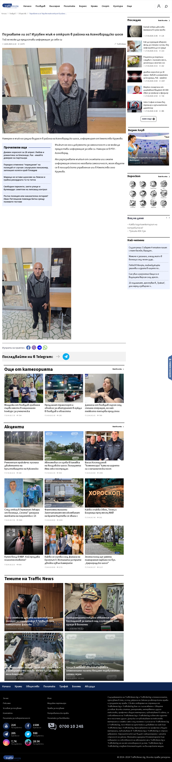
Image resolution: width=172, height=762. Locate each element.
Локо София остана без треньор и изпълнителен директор (155, 105)
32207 (144, 163)
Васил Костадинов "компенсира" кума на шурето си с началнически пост (102, 466)
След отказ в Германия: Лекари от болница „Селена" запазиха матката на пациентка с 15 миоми (22, 513)
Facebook (28, 347)
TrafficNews (121, 44)
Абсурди (90, 686)
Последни (134, 20)
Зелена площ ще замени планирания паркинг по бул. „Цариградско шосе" (100, 560)
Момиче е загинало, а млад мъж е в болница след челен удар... (145, 258)
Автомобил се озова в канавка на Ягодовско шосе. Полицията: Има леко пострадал (63, 466)
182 (161, 66)
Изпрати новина (170, 367)
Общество (32, 686)
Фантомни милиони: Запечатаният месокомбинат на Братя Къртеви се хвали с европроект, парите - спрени (62, 513)
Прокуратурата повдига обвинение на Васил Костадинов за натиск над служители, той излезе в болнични (93, 621)
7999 (99, 415)
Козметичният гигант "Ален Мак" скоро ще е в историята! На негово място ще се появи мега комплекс (33, 671)
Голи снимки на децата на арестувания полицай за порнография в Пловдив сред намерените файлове (30, 621)
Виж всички (117, 369)
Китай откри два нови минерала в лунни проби (154, 28)
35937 (81, 629)
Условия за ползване (12, 708)
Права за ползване (55, 708)
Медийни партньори (56, 703)
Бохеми (76, 686)
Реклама (7, 703)
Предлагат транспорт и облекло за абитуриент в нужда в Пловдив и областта (63, 408)
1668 (19, 473)
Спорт (105, 6)
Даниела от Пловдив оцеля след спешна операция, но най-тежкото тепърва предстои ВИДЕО (103, 408)
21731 (60, 567)
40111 (21, 678)
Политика (69, 6)
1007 (162, 81)
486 (161, 111)
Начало (27, 6)
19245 (60, 520)
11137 (100, 567)
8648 (19, 565)
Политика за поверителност (16, 718)
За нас (6, 698)
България (54, 6)
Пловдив (40, 6)
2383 (59, 415)
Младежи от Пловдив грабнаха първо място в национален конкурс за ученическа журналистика (22, 408)
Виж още (148, 119)
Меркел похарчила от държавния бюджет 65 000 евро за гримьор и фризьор (155, 90)
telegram (39, 347)
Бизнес (83, 6)
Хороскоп (133, 176)
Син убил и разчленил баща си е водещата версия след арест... (144, 276)
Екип (49, 698)
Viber (33, 347)
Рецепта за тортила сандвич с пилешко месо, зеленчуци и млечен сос (155, 60)
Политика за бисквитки (58, 718)
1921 (99, 517)
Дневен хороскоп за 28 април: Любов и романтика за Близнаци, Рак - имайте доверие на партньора (155, 76)
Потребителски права (58, 713)
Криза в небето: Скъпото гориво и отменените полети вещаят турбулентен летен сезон (93, 671)
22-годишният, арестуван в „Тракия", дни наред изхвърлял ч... (147, 284)
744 (161, 96)
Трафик (63, 686)
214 (161, 51)
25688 (19, 520)
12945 (81, 678)
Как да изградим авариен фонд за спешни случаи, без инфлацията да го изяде (156, 45)
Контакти (8, 713)
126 (161, 36)
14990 (100, 473)
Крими (94, 6)
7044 (19, 415)
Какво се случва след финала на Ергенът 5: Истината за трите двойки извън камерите (63, 560)
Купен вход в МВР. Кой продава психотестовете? (22, 558)
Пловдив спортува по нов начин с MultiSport (146, 159)
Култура (118, 6)
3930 (59, 473)
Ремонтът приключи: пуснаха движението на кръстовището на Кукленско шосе (21, 466)
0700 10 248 (71, 726)
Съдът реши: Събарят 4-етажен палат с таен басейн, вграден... (148, 249)
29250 (21, 629)
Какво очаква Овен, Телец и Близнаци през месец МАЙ (101, 511)
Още (129, 6)
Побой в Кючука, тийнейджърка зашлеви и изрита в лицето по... (144, 267)
